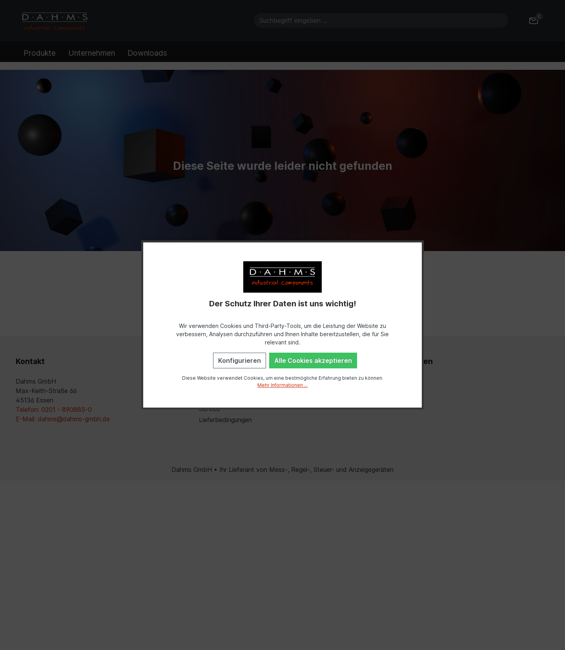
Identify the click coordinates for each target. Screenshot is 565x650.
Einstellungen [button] (407, 361)
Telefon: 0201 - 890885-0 (54, 409)
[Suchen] (499, 20)
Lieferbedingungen (225, 420)
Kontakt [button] (30, 361)
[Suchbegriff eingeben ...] (371, 20)
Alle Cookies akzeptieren (313, 360)
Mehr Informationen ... (282, 385)
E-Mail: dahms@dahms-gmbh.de (63, 419)
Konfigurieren (239, 360)
